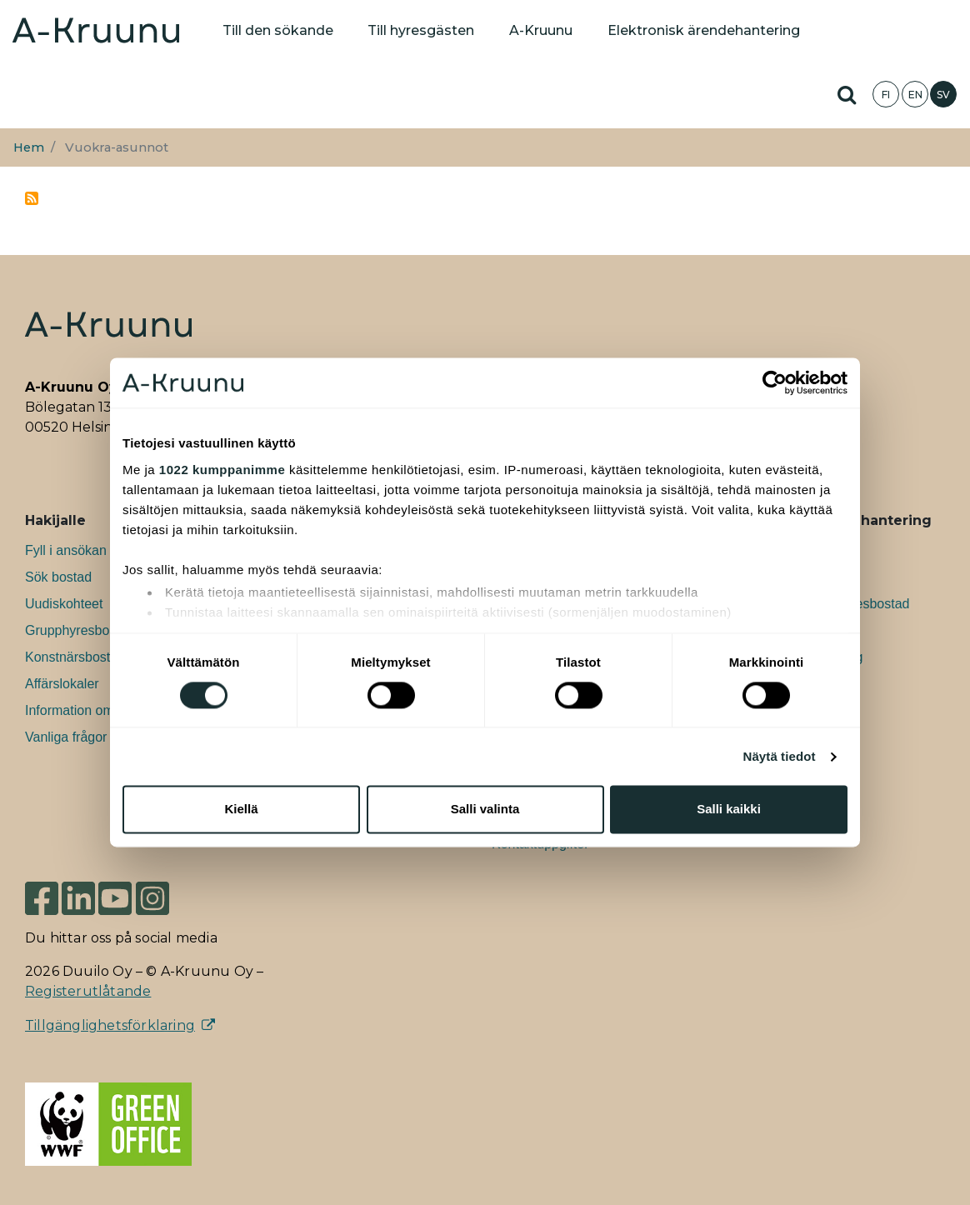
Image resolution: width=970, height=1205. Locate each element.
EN (915, 94)
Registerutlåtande (88, 991)
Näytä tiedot (779, 756)
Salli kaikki (729, 809)
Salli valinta (485, 809)
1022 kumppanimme (222, 469)
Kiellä (241, 809)
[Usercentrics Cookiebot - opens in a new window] (775, 382)
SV (943, 94)
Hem (28, 147)
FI (886, 94)
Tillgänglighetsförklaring (110, 1025)
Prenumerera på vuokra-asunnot (31, 198)
